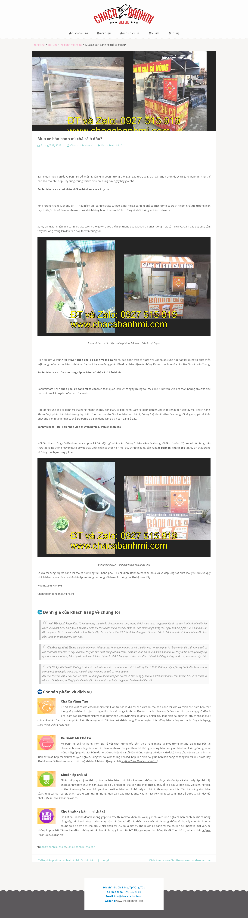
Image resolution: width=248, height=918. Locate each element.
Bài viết (154, 33)
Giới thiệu (104, 33)
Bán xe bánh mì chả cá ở (81, 847)
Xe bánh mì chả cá (111, 145)
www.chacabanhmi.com (129, 901)
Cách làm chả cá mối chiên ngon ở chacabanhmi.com (180, 860)
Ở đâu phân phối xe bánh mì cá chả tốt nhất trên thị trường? (73, 860)
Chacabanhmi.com (81, 145)
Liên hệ (174, 33)
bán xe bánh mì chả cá (53, 847)
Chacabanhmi (78, 33)
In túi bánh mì (130, 33)
